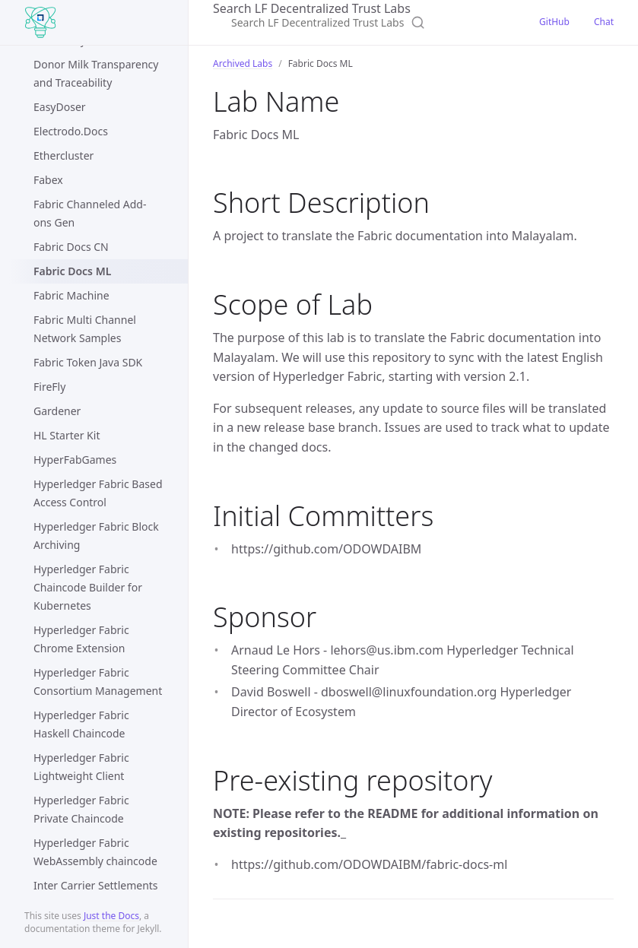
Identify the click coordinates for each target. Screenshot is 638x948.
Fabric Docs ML (72, 271)
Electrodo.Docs (70, 131)
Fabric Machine (71, 295)
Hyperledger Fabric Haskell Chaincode (81, 724)
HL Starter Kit (66, 435)
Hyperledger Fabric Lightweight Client (81, 766)
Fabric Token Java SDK (87, 362)
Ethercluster (63, 155)
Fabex (48, 180)
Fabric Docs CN (71, 246)
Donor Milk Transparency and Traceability (95, 73)
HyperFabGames (74, 459)
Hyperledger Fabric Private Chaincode (81, 809)
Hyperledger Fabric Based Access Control (98, 493)
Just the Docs (111, 915)
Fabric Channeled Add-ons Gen (89, 213)
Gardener (57, 411)
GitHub (554, 21)
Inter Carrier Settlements (95, 885)
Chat (604, 21)
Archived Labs (242, 63)
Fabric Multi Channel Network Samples (84, 328)
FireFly (49, 386)
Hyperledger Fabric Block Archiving (96, 535)
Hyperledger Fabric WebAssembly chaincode (95, 851)
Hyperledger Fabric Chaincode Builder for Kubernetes (87, 587)
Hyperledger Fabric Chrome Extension (81, 639)
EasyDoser (59, 107)
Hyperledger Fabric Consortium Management (97, 681)
